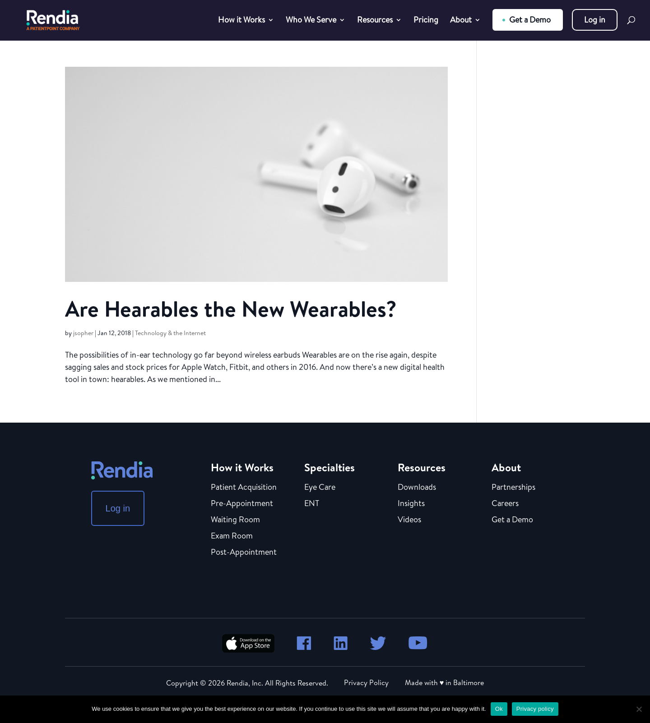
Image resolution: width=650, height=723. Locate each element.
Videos (409, 520)
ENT (311, 504)
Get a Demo (530, 19)
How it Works (241, 21)
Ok (499, 708)
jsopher (83, 332)
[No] (638, 709)
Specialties (329, 467)
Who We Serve (311, 21)
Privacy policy (535, 708)
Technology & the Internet (170, 332)
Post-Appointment (244, 552)
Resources (375, 21)
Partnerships (513, 488)
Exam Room (232, 536)
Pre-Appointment (242, 504)
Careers (505, 504)
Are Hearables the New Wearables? (231, 309)
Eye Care (319, 488)
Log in (594, 19)
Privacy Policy (366, 682)
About (461, 21)
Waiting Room (235, 520)
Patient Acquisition (244, 488)
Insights (411, 504)
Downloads (417, 488)
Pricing (425, 21)
